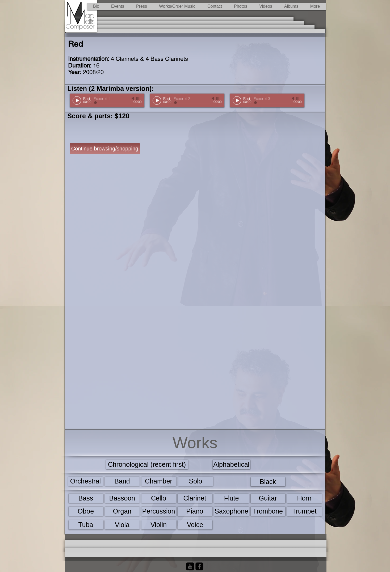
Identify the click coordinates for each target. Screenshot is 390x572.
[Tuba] (86, 524)
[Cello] (158, 498)
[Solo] (195, 481)
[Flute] (231, 498)
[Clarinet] (195, 498)
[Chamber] (158, 481)
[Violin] (158, 524)
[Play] (77, 100)
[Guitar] (268, 498)
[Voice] (195, 524)
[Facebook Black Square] (199, 566)
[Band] (122, 481)
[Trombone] (268, 511)
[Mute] (133, 98)
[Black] (268, 481)
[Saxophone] (231, 511)
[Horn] (304, 498)
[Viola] (122, 524)
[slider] (139, 98)
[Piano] (195, 511)
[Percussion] (158, 511)
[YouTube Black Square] (190, 566)
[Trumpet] (304, 511)
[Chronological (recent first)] (147, 464)
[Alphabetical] (231, 464)
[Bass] (86, 498)
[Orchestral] (85, 481)
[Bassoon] (122, 498)
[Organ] (122, 511)
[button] (177, 6)
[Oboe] (86, 511)
